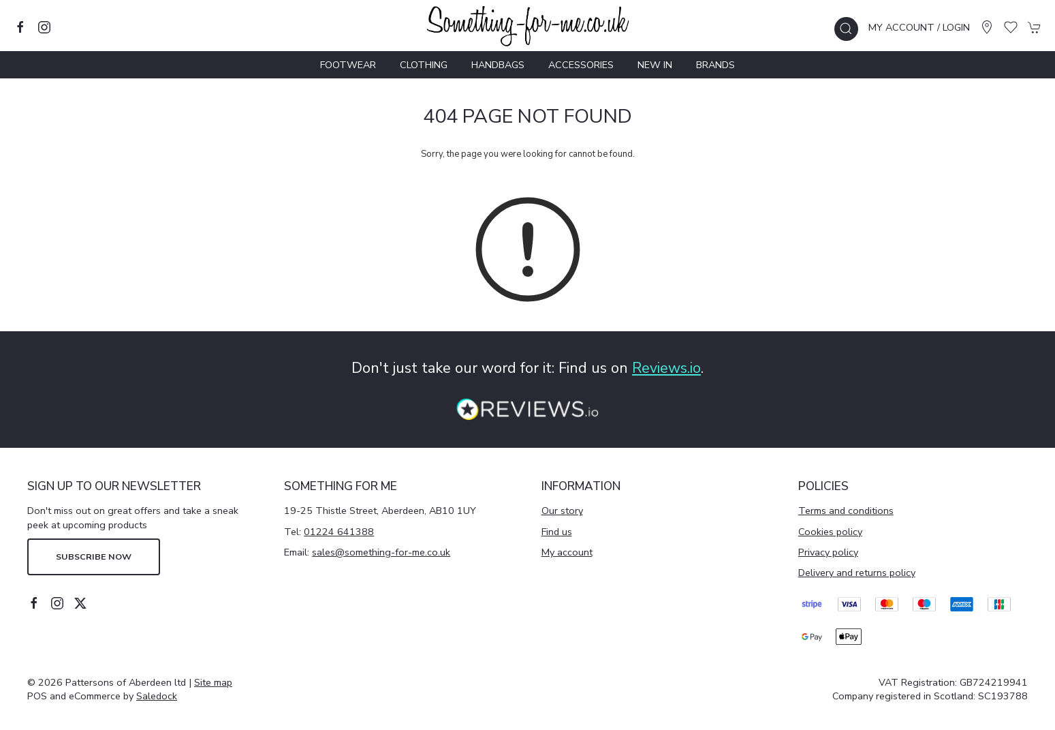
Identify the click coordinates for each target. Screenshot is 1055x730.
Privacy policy (828, 552)
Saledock (156, 696)
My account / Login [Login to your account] (919, 27)
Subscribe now (93, 556)
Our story (562, 510)
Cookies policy (830, 531)
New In (654, 65)
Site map (213, 682)
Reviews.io (666, 368)
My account (567, 552)
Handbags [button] (497, 65)
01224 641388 (339, 531)
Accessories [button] (581, 65)
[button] (846, 29)
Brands (715, 65)
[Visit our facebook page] (20, 27)
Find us (556, 531)
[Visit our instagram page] (44, 27)
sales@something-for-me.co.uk (381, 552)
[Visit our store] (987, 27)
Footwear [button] (348, 65)
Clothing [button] (423, 65)
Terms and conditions (846, 510)
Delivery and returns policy (856, 572)
